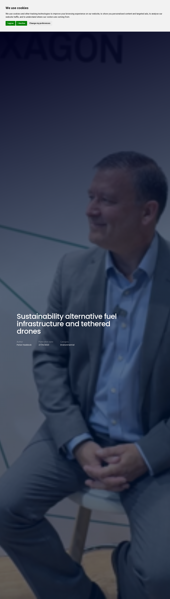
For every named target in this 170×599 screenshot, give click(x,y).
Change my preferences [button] (39, 23)
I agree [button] (10, 23)
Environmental (67, 344)
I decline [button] (21, 23)
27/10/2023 (44, 344)
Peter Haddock (24, 344)
